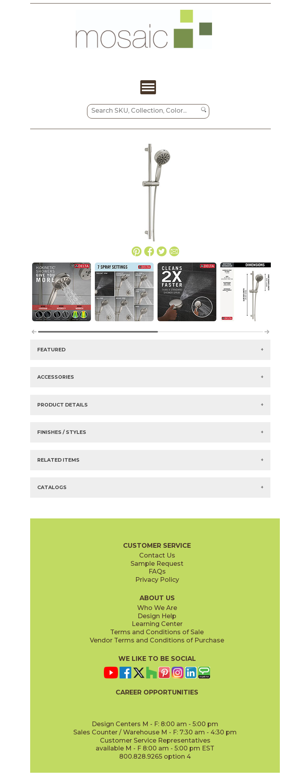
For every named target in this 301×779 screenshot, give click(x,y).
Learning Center (157, 624)
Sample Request (157, 563)
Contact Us (157, 555)
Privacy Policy (157, 579)
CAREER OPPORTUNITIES (157, 692)
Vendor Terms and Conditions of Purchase (157, 640)
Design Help (157, 616)
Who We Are (157, 608)
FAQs (157, 571)
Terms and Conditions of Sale (157, 632)
